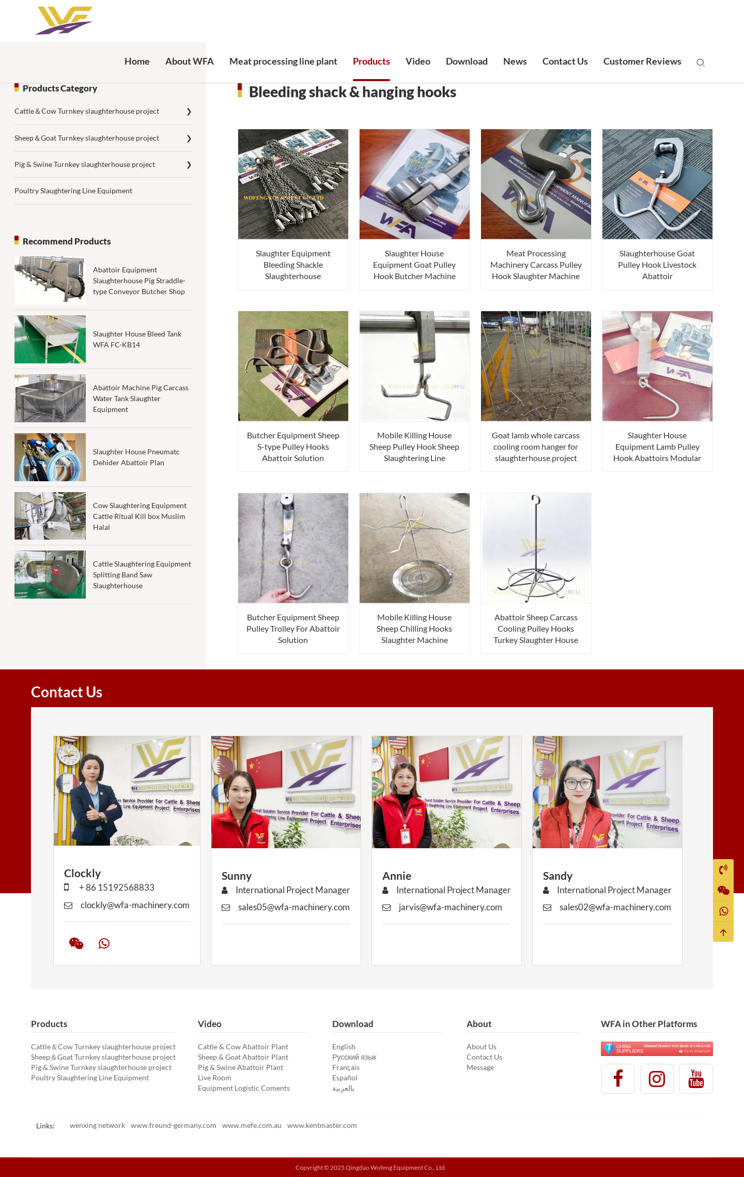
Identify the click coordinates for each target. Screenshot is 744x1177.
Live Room (214, 1077)
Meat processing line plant (283, 61)
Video (418, 61)
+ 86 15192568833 (109, 897)
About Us (482, 1046)
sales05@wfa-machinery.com (286, 917)
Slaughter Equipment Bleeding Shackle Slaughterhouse (293, 264)
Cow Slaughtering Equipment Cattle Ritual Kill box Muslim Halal (140, 532)
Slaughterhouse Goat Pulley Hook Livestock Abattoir (657, 264)
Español (345, 1077)
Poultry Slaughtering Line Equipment (73, 190)
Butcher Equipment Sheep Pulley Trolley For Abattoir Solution (293, 628)
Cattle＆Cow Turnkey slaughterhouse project (103, 111)
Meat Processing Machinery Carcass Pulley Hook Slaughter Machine (536, 264)
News (515, 61)
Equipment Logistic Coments (244, 1087)
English (343, 1046)
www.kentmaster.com (322, 1125)
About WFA (189, 61)
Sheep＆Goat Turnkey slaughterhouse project (103, 138)
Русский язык (354, 1056)
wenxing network (97, 1125)
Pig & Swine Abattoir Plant (240, 1067)
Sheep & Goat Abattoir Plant (243, 1056)
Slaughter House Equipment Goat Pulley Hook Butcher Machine (414, 264)
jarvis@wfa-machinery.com (442, 917)
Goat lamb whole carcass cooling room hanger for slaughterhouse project (536, 446)
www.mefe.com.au (252, 1125)
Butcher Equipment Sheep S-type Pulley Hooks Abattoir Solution (293, 446)
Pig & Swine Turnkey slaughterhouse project (103, 164)
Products (371, 61)
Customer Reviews (642, 61)
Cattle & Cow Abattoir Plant (243, 1046)
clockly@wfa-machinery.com (127, 915)
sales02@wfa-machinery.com (607, 917)
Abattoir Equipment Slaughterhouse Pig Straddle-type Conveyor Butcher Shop (139, 280)
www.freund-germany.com (173, 1125)
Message (480, 1067)
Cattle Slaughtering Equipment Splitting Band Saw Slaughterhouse (142, 591)
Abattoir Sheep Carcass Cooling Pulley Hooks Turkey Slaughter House (535, 628)
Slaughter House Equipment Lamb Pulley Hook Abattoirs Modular (657, 446)
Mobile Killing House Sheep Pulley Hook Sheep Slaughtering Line (414, 446)
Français (346, 1067)
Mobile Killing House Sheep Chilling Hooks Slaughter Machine (414, 628)
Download (467, 61)
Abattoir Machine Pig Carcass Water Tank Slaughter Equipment (141, 415)
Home (137, 61)
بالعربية (343, 1087)
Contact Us (565, 61)
